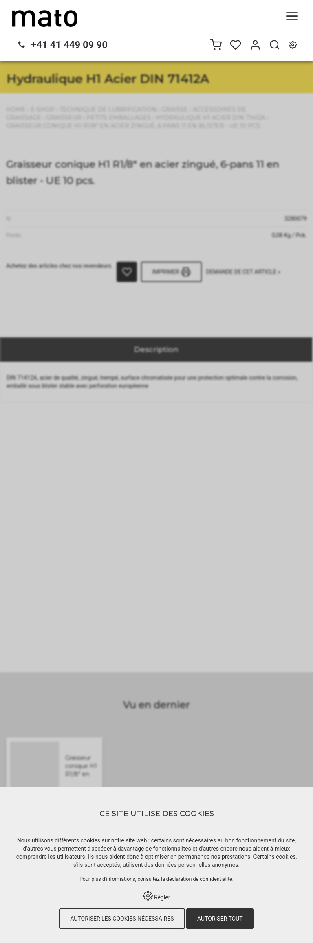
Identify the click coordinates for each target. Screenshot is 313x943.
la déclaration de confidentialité (196, 879)
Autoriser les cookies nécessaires (122, 918)
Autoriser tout (220, 918)
